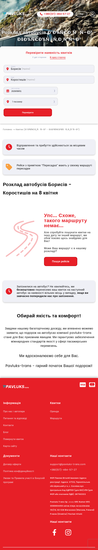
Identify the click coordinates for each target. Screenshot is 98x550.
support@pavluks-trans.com (69, 453)
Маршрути (56, 407)
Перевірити (25, 102)
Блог (6, 421)
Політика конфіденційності (19, 460)
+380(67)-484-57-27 (55, 14)
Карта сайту (10, 435)
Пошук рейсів (59, 250)
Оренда (54, 400)
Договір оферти (12, 453)
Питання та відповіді (16, 407)
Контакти (8, 414)
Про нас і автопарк (14, 400)
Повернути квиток (14, 428)
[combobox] (33, 68)
